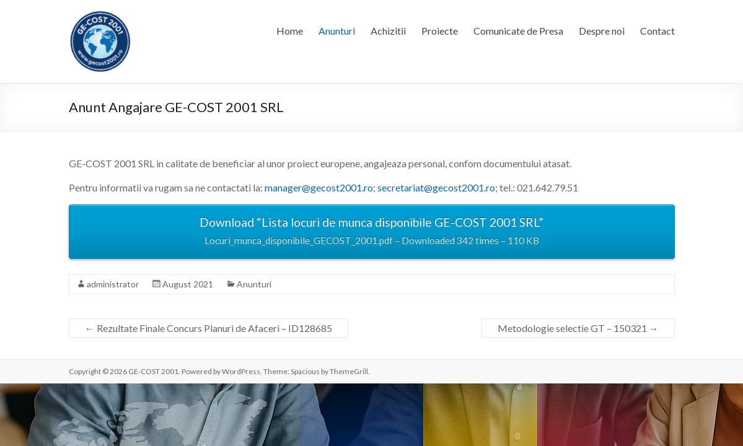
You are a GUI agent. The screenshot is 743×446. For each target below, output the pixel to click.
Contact (657, 31)
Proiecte (439, 31)
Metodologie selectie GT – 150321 (578, 328)
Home (289, 31)
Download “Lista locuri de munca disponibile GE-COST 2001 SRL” (371, 232)
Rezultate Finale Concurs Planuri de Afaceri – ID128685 (208, 328)
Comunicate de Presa (518, 31)
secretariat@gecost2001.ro (436, 187)
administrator (113, 284)
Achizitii (388, 31)
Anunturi (337, 31)
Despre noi (602, 31)
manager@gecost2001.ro (319, 187)
